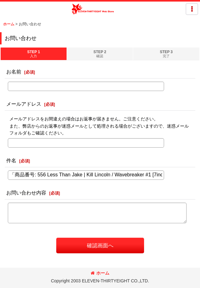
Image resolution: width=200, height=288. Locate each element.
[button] (192, 9)
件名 (11, 160)
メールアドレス (23, 104)
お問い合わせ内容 (26, 192)
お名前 (13, 71)
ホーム (100, 272)
